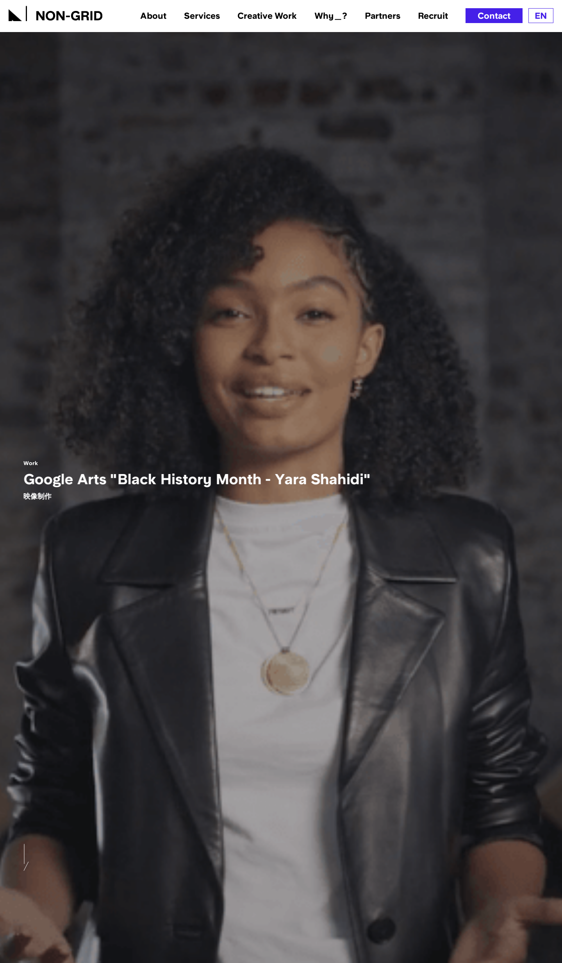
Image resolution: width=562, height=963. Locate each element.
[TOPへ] (55, 12)
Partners (382, 16)
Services (202, 16)
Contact (494, 16)
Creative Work (267, 16)
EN (541, 16)
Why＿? (330, 16)
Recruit (433, 16)
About (153, 16)
